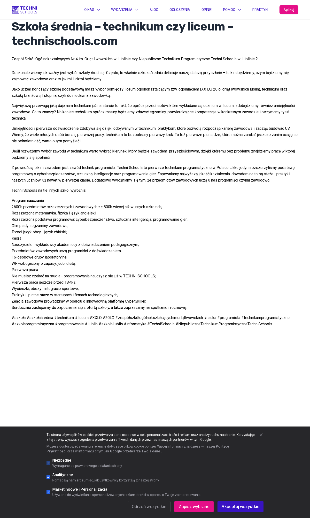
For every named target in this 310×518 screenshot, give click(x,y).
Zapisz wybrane (193, 506)
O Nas (92, 9)
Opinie (207, 10)
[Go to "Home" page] (25, 9)
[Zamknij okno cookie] (261, 434)
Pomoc (232, 9)
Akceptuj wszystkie (240, 506)
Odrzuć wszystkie (149, 506)
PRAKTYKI (260, 10)
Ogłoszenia (180, 10)
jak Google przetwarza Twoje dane (132, 451)
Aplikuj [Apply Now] (289, 10)
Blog (154, 10)
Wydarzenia (124, 9)
